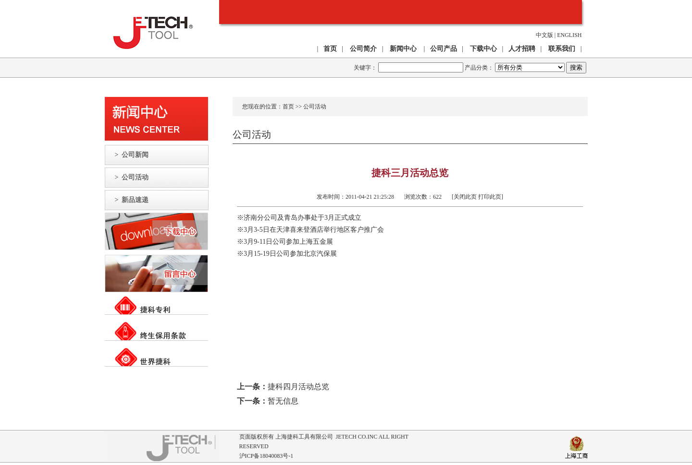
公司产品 (443, 48)
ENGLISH (569, 35)
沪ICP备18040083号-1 (266, 456)
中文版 (544, 35)
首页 (288, 106)
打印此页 (489, 196)
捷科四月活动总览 (298, 386)
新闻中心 (403, 48)
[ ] (473, 196)
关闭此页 (465, 196)
